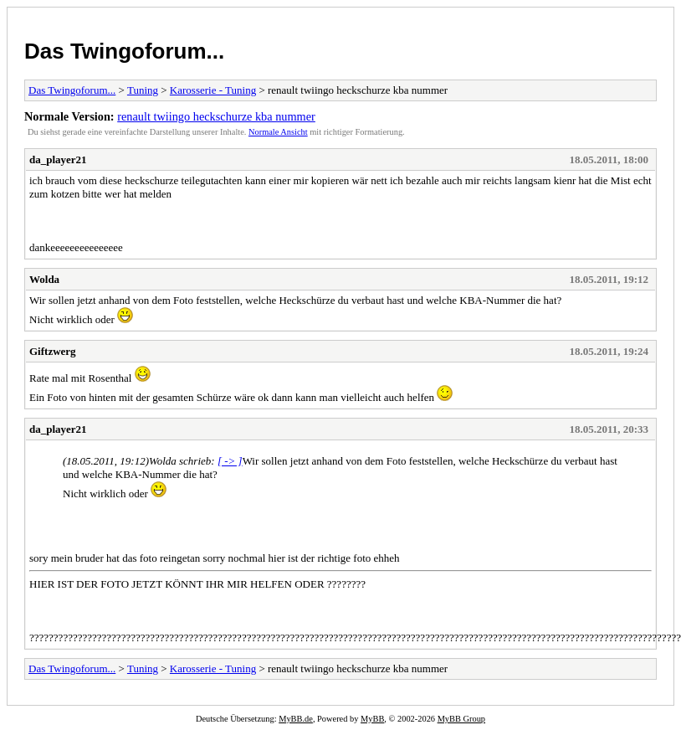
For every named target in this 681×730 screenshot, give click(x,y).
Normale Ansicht (278, 131)
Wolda (44, 279)
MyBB (372, 718)
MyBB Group (461, 718)
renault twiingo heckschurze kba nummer (216, 116)
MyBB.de (296, 718)
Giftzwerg (52, 351)
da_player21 (58, 159)
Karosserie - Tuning (213, 90)
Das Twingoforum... (124, 51)
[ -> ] (230, 461)
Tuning (142, 90)
